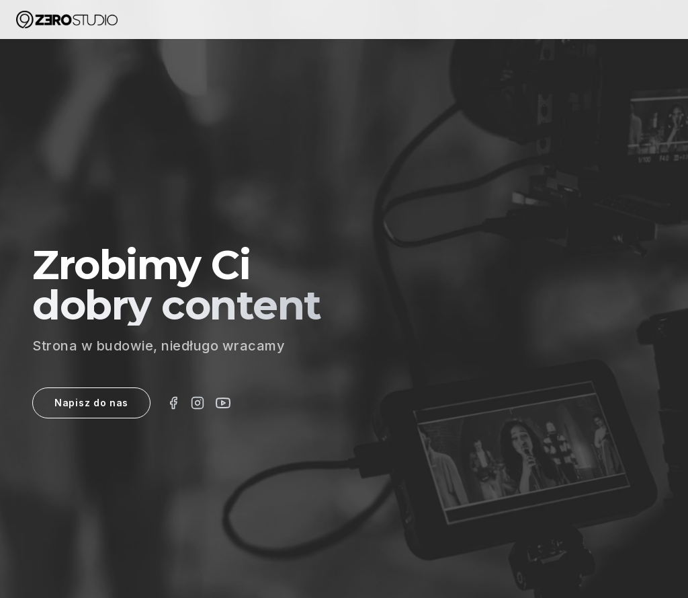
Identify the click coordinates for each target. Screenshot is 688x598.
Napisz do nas (91, 402)
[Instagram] (197, 403)
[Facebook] (173, 403)
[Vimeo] (223, 403)
